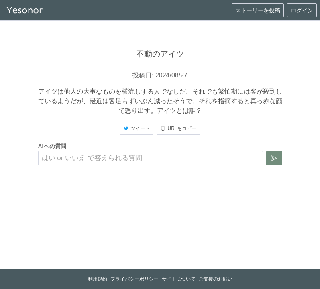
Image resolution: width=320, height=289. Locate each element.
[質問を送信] (274, 158)
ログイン (302, 10)
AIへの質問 (52, 146)
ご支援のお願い (215, 279)
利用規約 (97, 279)
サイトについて (179, 279)
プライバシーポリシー (134, 279)
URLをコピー (178, 128)
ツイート (136, 128)
